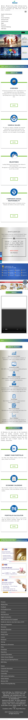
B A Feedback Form (6, 609)
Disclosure (3, 639)
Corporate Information (7, 668)
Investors (3, 612)
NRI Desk (3, 28)
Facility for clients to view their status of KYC (12, 622)
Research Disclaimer (6, 629)
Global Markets (5, 678)
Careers (3, 637)
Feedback (3, 607)
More (14, 105)
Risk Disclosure (5, 614)
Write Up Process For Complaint (9, 619)
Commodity (4, 673)
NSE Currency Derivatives (7, 676)
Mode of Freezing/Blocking (8, 683)
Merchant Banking (6, 26)
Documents (4, 632)
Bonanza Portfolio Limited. (16, 712)
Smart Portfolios (5, 17)
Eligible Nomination (6, 617)
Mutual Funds (4, 19)
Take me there (23, 32)
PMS (2, 16)
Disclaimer (3, 627)
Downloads (4, 649)
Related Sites (4, 604)
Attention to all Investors (7, 644)
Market (3, 666)
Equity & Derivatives (6, 14)
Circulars (3, 602)
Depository (4, 652)
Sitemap (3, 642)
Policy (2, 647)
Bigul (2, 23)
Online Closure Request (7, 657)
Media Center (4, 634)
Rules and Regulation (6, 624)
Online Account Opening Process (9, 659)
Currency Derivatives (6, 654)
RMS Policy (4, 662)
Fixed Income (4, 21)
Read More (9, 440)
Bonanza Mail (4, 681)
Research (3, 25)
